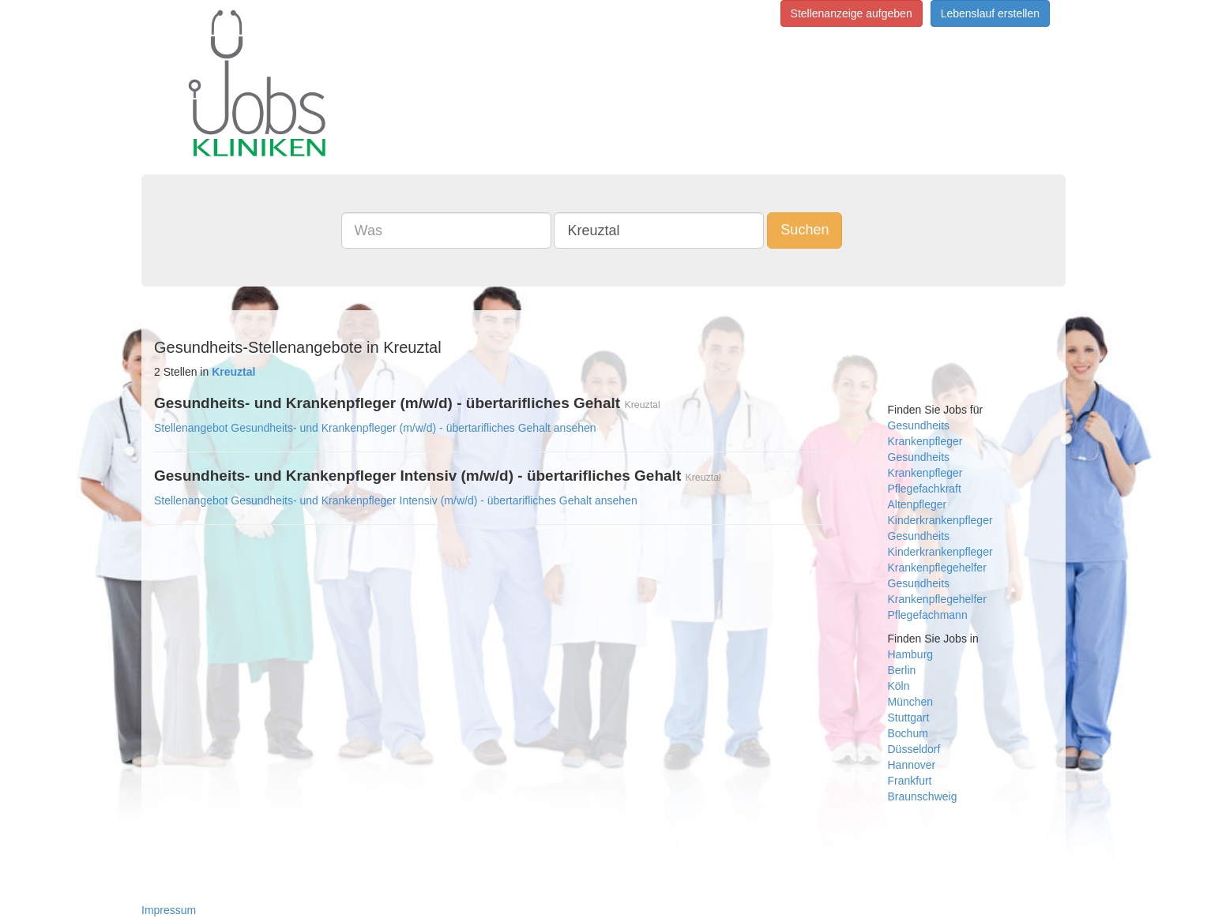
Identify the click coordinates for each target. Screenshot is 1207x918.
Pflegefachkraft (924, 488)
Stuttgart (909, 717)
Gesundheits (919, 425)
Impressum (168, 910)
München (911, 701)
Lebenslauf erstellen (990, 13)
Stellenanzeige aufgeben (851, 13)
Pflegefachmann (928, 615)
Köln (899, 686)
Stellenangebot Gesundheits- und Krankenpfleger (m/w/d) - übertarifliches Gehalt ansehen (375, 428)
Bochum (908, 733)
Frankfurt (910, 780)
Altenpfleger (917, 504)
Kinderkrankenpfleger (940, 520)
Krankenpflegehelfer (937, 567)
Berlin (902, 670)
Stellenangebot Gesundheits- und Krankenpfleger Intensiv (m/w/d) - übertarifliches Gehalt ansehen (395, 500)
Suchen (804, 230)
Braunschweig (922, 796)
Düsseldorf (914, 749)
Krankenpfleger (925, 441)
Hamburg (911, 654)
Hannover (912, 765)
